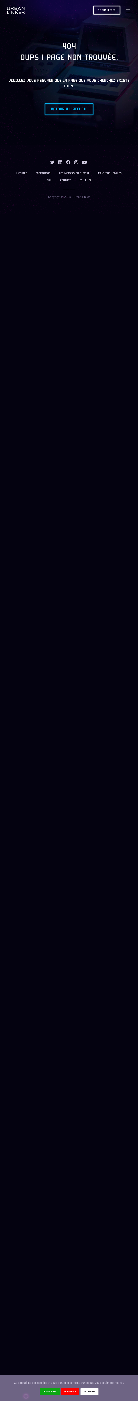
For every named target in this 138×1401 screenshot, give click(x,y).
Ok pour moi (50, 1391)
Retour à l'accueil (69, 109)
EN (80, 180)
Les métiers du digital (74, 173)
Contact (65, 180)
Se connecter (107, 10)
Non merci (70, 1391)
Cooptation (43, 173)
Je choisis (89, 1391)
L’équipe (21, 173)
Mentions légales (110, 173)
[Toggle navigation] (128, 10)
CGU (49, 180)
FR (89, 180)
